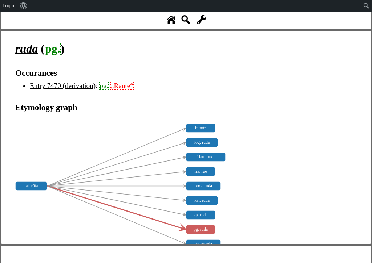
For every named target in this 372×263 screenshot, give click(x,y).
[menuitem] (23, 6)
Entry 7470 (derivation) (63, 85)
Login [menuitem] (8, 5)
